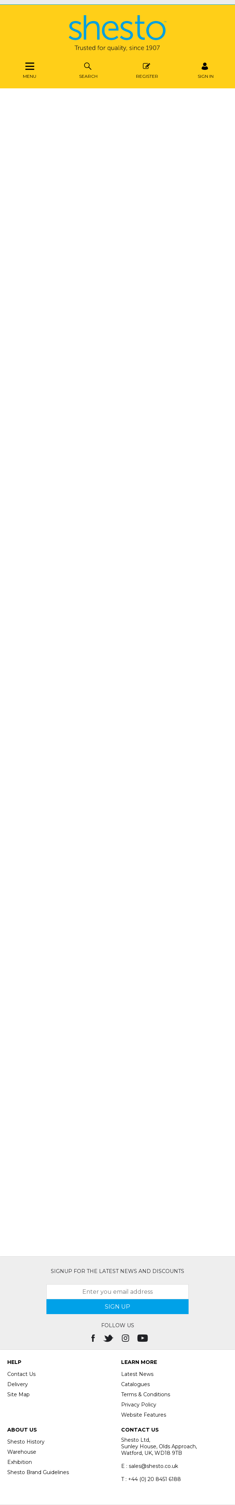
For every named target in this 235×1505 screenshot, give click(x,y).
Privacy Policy (138, 1404)
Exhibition (19, 1462)
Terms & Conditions (145, 1394)
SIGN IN (206, 70)
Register (147, 70)
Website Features (143, 1415)
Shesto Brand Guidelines (38, 1472)
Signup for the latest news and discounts (117, 1271)
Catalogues (135, 1384)
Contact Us (21, 1374)
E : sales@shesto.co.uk (149, 1466)
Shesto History (26, 1441)
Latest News (137, 1374)
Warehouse (21, 1452)
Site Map (18, 1394)
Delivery (17, 1384)
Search (88, 70)
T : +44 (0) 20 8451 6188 (151, 1479)
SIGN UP (117, 1306)
